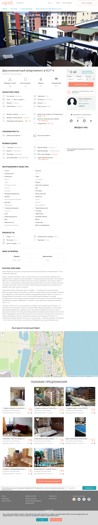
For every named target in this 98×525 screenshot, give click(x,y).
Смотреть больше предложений (49, 481)
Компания (5, 498)
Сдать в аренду (87, 3)
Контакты (20, 2)
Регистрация (67, 3)
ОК (42, 520)
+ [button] (2, 333)
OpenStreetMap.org (81, 376)
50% (26, 121)
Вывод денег (30, 503)
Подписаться (89, 488)
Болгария (13, 9)
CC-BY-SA (95, 376)
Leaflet (68, 376)
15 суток (55, 154)
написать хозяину (81, 84)
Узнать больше (56, 520)
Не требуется (43, 120)
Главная (4, 9)
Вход (58, 3)
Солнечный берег (26, 9)
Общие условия (30, 498)
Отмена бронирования (33, 500)
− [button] (2, 336)
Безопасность (6, 500)
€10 (44, 116)
